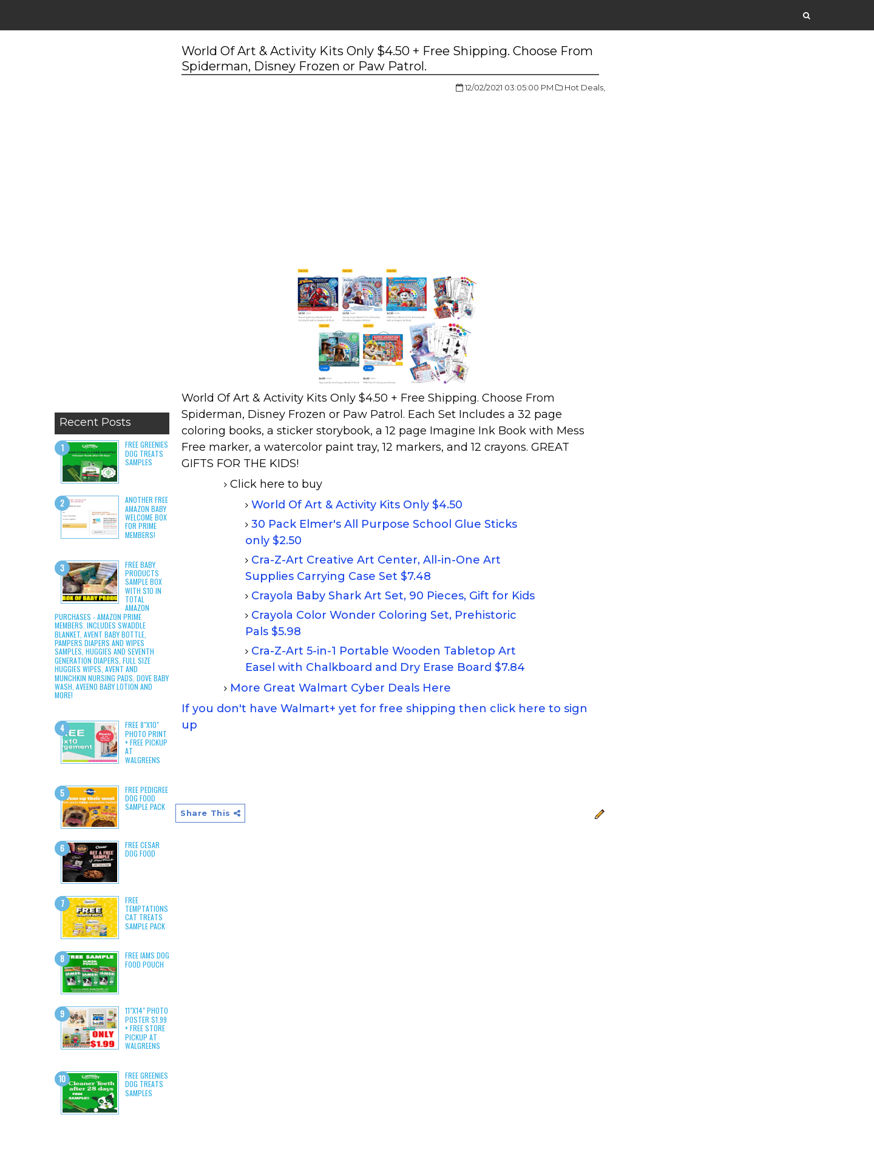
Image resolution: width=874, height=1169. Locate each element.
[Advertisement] (112, 224)
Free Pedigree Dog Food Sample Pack (146, 798)
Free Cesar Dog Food (142, 849)
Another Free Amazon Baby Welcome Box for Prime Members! (146, 517)
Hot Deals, (584, 87)
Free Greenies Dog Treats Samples (146, 453)
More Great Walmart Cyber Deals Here (340, 688)
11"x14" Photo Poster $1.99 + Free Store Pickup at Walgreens (146, 1028)
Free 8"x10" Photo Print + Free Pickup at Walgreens (146, 742)
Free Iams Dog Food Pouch (147, 959)
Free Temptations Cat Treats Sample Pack (146, 913)
